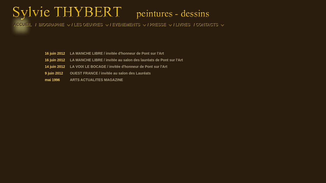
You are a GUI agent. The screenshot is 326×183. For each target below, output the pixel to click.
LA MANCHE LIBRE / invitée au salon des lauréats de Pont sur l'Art (126, 60)
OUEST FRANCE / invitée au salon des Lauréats (110, 73)
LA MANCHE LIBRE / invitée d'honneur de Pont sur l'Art (117, 53)
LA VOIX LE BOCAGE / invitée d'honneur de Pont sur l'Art (118, 67)
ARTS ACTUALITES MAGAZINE (96, 80)
